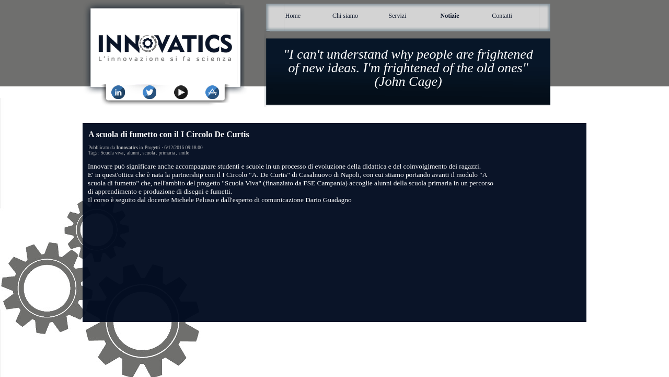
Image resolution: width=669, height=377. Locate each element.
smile (184, 153)
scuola (149, 153)
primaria (166, 153)
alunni (133, 153)
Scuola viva (111, 153)
